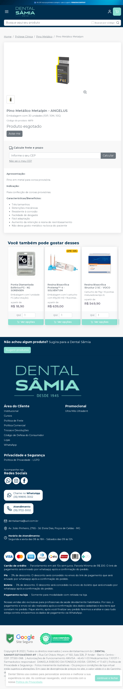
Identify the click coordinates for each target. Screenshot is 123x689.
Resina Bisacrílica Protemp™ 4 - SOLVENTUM (58, 287)
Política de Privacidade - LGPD (22, 460)
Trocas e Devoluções (16, 430)
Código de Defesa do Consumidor (24, 435)
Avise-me (14, 133)
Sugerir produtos (17, 350)
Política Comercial (14, 425)
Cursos (8, 415)
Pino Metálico (44, 36)
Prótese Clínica (24, 36)
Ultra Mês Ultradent (76, 411)
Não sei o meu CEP (20, 161)
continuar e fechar (107, 678)
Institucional (11, 411)
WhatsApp (10, 444)
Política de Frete (13, 420)
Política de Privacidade (29, 682)
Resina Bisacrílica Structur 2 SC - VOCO (97, 286)
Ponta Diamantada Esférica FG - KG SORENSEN (22, 287)
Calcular (108, 155)
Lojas (7, 440)
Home (8, 36)
